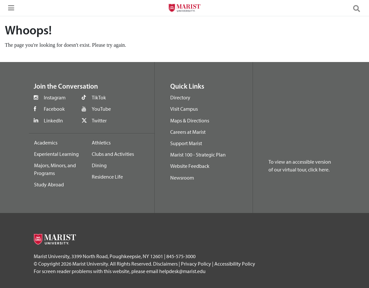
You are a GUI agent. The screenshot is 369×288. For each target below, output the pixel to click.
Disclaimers (165, 263)
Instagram (54, 97)
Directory (180, 97)
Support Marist (186, 143)
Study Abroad (49, 184)
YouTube (101, 109)
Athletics (101, 142)
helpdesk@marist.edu (182, 271)
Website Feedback (189, 166)
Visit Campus (184, 109)
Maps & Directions (189, 120)
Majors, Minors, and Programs (55, 169)
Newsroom (182, 177)
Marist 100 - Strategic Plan (198, 154)
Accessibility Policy (234, 263)
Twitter (99, 120)
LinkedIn (53, 120)
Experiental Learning (56, 154)
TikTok (99, 97)
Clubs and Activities (113, 154)
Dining (99, 165)
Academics (45, 142)
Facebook (54, 109)
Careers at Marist (188, 132)
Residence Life (107, 176)
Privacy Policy (196, 263)
